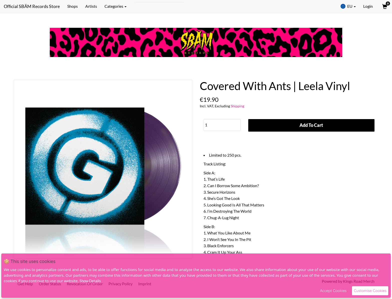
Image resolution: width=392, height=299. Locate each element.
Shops (72, 6)
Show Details (90, 280)
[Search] (159, 6)
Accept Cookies (333, 290)
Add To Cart (311, 125)
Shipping (237, 106)
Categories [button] (115, 6)
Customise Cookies (370, 290)
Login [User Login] (368, 6)
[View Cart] (384, 6)
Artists (91, 6)
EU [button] (348, 6)
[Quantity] (222, 125)
